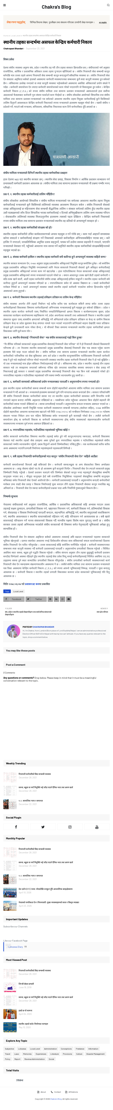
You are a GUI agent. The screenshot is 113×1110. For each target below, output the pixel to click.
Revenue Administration (34, 1059)
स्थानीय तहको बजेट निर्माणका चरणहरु (33, 1023)
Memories (27, 1054)
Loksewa (22, 1049)
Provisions (67, 1054)
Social (51, 1059)
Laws (16, 1054)
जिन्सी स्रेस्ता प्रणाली (26, 983)
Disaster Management (95, 1054)
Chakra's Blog (56, 7)
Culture (79, 1054)
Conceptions (66, 1049)
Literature (54, 1054)
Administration (50, 1049)
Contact (56, 1092)
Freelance (80, 1049)
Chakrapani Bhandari (13, 48)
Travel (7, 1054)
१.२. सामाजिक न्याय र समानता (31, 800)
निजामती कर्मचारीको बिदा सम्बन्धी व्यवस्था (35, 774)
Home (5, 35)
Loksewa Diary (15, 946)
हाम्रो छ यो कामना (25, 1010)
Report (17, 1059)
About (41, 1092)
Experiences (41, 1054)
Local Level (15, 35)
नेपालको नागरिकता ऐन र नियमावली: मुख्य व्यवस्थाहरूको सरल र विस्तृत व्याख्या (49, 902)
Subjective (9, 1049)
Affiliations (71, 1092)
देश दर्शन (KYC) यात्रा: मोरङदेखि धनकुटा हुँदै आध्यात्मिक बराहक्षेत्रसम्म (46, 889)
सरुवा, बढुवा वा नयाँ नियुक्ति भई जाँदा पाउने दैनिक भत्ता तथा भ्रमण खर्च (46, 787)
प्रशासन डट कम (32, 584)
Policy (7, 1059)
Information (93, 1049)
